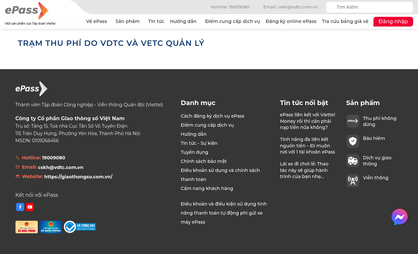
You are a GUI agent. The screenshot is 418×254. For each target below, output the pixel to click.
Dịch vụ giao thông (377, 160)
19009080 (53, 158)
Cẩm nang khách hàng (207, 188)
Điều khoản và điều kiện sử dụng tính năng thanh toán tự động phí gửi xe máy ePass (224, 213)
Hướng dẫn (185, 21)
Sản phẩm (129, 21)
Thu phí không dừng (380, 121)
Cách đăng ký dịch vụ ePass (212, 116)
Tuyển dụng (194, 152)
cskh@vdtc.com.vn (61, 167)
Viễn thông (376, 178)
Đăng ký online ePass (291, 21)
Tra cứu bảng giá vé (345, 21)
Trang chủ (77, 22)
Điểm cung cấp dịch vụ (232, 21)
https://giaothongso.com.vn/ (78, 177)
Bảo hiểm (374, 138)
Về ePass (98, 21)
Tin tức (156, 21)
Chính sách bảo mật (204, 161)
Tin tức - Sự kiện (199, 143)
